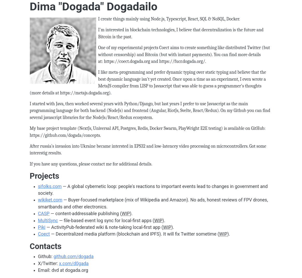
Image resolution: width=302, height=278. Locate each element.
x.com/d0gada (74, 263)
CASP (44, 213)
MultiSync (48, 220)
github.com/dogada (73, 256)
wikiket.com (50, 199)
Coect (44, 234)
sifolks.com (50, 186)
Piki (42, 227)
